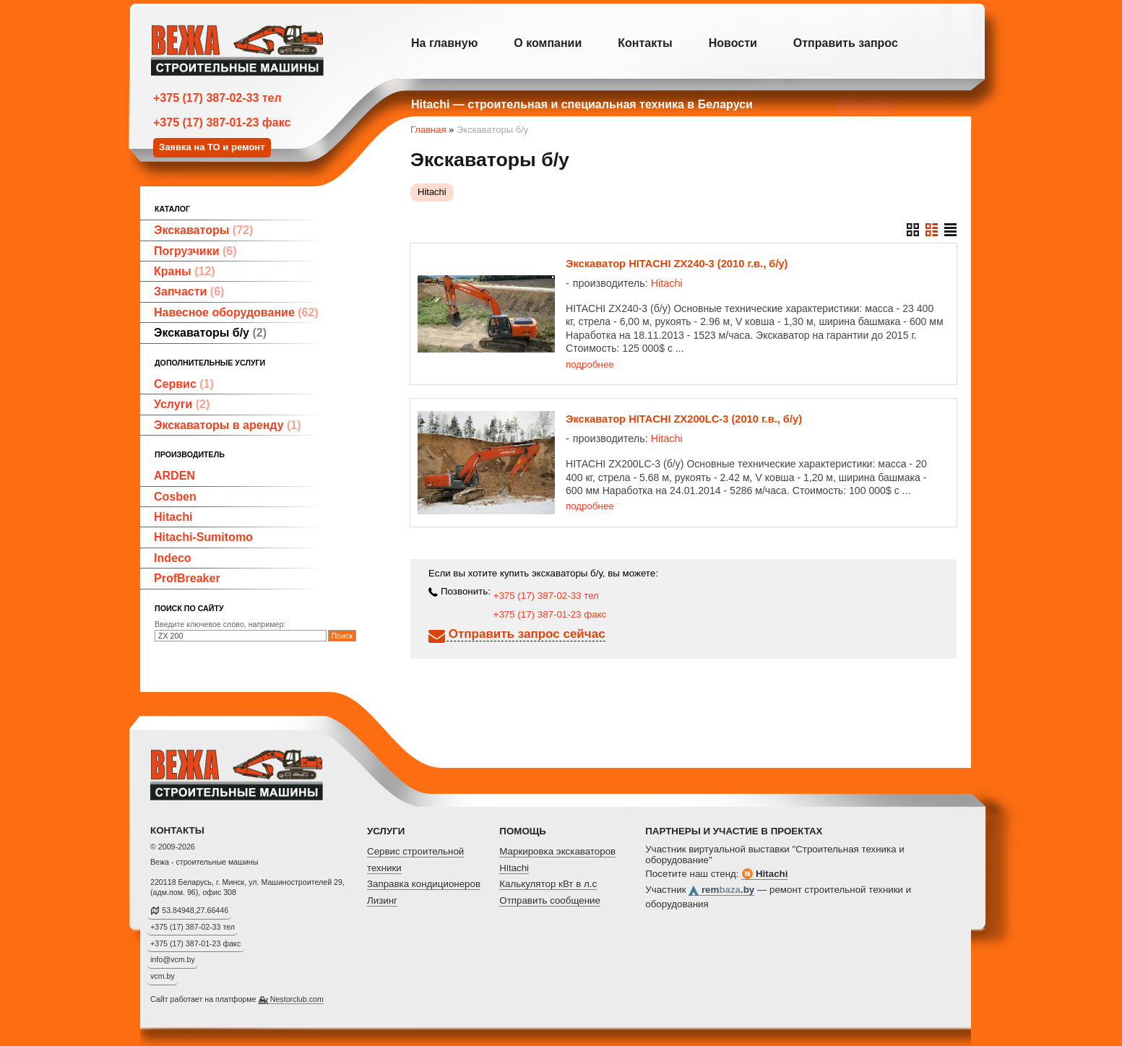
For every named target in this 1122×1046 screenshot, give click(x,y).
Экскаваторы (203, 230)
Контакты (645, 43)
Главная (428, 129)
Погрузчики (195, 251)
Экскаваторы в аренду (227, 425)
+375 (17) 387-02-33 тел (217, 98)
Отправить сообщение (549, 900)
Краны (184, 271)
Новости (733, 43)
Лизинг (382, 900)
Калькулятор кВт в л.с (548, 883)
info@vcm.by (172, 959)
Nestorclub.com (297, 999)
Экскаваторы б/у (210, 333)
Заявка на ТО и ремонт (212, 147)
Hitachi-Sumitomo (203, 537)
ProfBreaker (187, 578)
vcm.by (162, 976)
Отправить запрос (845, 43)
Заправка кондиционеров (423, 883)
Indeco (172, 558)
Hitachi (173, 517)
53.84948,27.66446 (195, 910)
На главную (444, 43)
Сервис (184, 384)
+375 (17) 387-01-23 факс (221, 122)
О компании (548, 43)
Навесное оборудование (236, 312)
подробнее (590, 364)
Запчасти (189, 291)
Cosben (175, 496)
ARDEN (174, 476)
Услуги (182, 404)
